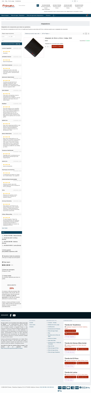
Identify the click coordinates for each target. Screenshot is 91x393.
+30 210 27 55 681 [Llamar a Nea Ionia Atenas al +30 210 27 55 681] (70, 349)
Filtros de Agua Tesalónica (54, 352)
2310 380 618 (50, 387)
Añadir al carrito (57, 46)
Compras (31, 326)
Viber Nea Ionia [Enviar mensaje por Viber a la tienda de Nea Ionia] (70, 352)
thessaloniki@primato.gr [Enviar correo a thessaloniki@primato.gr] (71, 333)
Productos (7, 19)
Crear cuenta (32, 324)
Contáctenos (18, 1)
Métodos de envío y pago (53, 324)
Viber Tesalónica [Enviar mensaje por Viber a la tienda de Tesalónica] (70, 336)
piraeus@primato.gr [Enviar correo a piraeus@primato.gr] (82, 363)
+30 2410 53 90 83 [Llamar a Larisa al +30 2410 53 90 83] (70, 377)
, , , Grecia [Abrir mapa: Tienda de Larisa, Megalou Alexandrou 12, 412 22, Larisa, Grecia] (76, 374)
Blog (6, 1)
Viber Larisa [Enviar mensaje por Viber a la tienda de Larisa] (69, 380)
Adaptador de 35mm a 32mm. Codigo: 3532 (58, 38)
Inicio (3, 1)
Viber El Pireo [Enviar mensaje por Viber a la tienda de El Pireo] (69, 366)
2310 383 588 (43, 387)
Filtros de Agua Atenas (53, 350)
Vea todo (4, 228)
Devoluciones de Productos (54, 328)
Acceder (31, 322)
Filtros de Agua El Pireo (53, 348)
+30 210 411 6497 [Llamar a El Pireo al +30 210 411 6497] (70, 363)
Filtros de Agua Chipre (53, 330)
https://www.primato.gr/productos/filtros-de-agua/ (12, 348)
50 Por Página (46, 33)
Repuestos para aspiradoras (18, 19)
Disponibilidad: (82, 40)
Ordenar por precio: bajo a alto (33, 33)
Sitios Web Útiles (52, 340)
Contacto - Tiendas (52, 322)
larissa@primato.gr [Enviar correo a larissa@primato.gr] (83, 377)
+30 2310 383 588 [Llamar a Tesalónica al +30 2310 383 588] (70, 330)
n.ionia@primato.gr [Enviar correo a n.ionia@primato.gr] (83, 349)
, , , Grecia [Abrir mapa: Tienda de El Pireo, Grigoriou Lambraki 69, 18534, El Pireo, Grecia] (77, 360)
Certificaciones (51, 326)
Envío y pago (11, 1)
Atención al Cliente (52, 338)
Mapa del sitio (51, 346)
